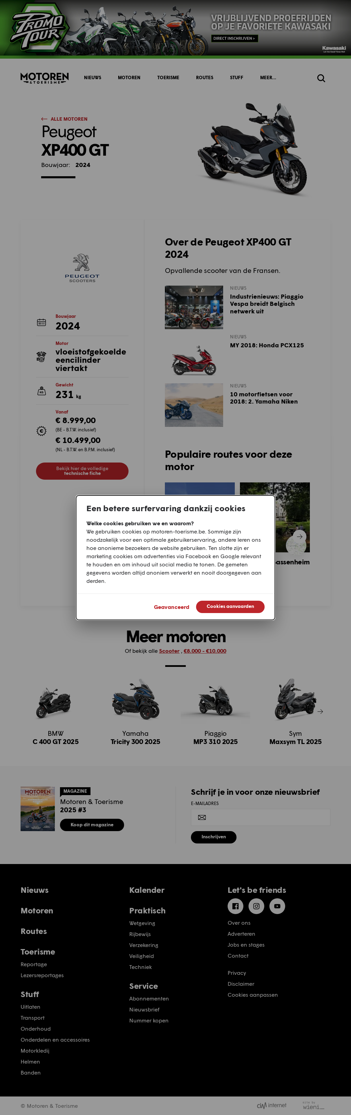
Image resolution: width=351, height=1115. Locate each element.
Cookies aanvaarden (230, 606)
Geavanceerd (171, 606)
